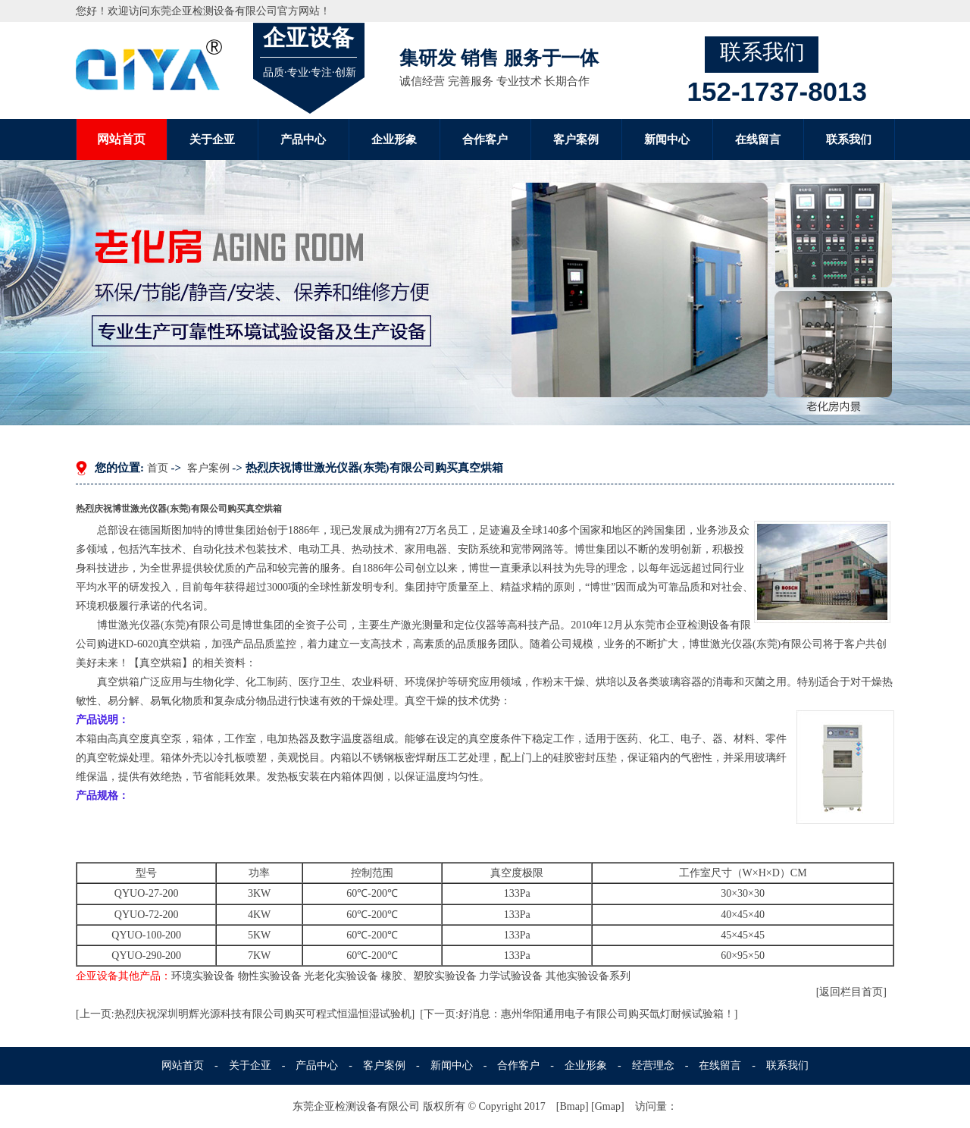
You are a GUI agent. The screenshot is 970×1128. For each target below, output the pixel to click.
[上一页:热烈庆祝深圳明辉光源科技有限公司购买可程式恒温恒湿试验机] (245, 1014)
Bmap (571, 1106)
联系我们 (848, 139)
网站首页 (121, 139)
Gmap (608, 1106)
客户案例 (576, 139)
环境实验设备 (203, 976)
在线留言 (758, 139)
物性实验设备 (270, 976)
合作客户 (485, 139)
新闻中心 (667, 139)
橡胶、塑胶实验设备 (429, 976)
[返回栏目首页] (851, 992)
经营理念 (653, 1065)
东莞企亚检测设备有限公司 (213, 11)
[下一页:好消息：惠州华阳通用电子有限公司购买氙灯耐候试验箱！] (578, 1014)
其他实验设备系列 (588, 976)
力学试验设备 (511, 976)
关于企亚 (212, 139)
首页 (157, 468)
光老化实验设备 (341, 976)
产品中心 (303, 139)
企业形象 (394, 139)
